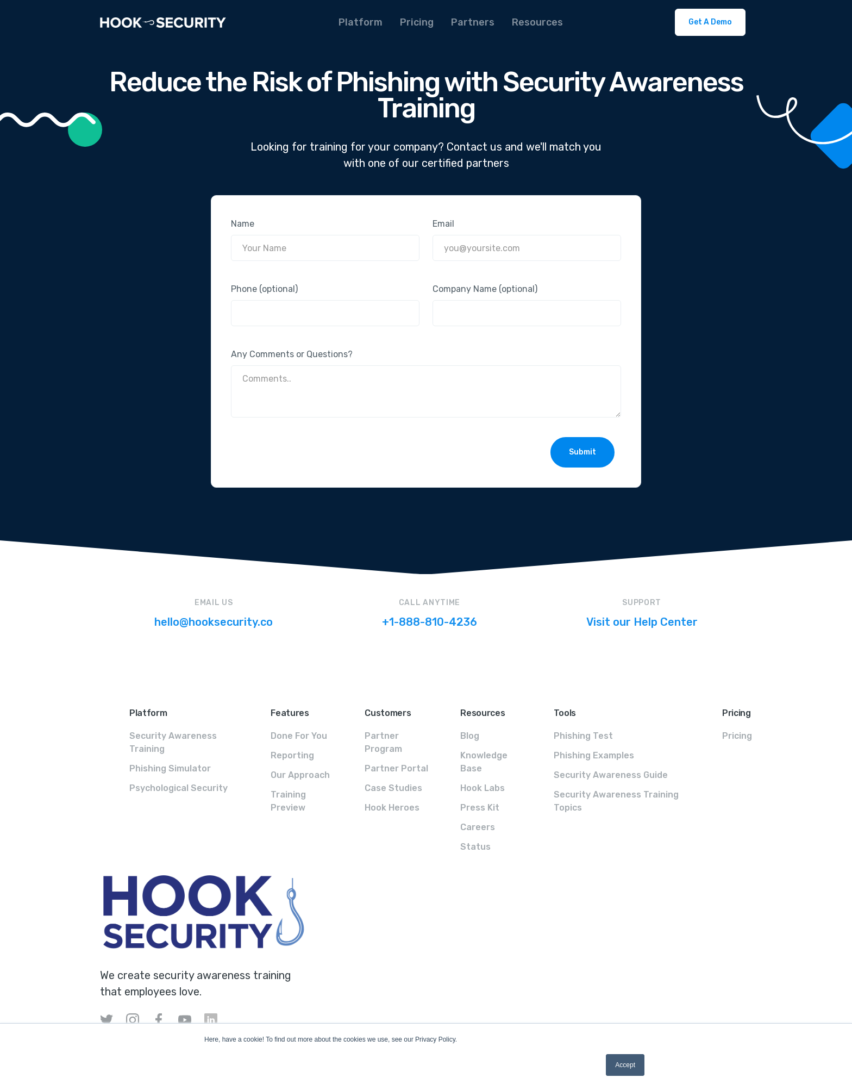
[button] (360, 22)
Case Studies (393, 788)
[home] (163, 22)
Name (242, 224)
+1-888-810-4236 (429, 621)
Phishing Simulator (170, 768)
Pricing (737, 736)
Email (443, 224)
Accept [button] (625, 1065)
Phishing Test (583, 736)
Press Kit (479, 807)
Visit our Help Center (642, 621)
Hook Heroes (392, 807)
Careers (477, 827)
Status (475, 847)
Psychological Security (178, 788)
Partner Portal (396, 768)
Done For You (299, 736)
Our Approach (300, 775)
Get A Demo (710, 22)
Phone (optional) (264, 289)
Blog (469, 736)
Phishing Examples (594, 755)
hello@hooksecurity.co (213, 621)
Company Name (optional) (485, 289)
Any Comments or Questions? (292, 354)
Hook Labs (482, 788)
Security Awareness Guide (611, 775)
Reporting (292, 755)
